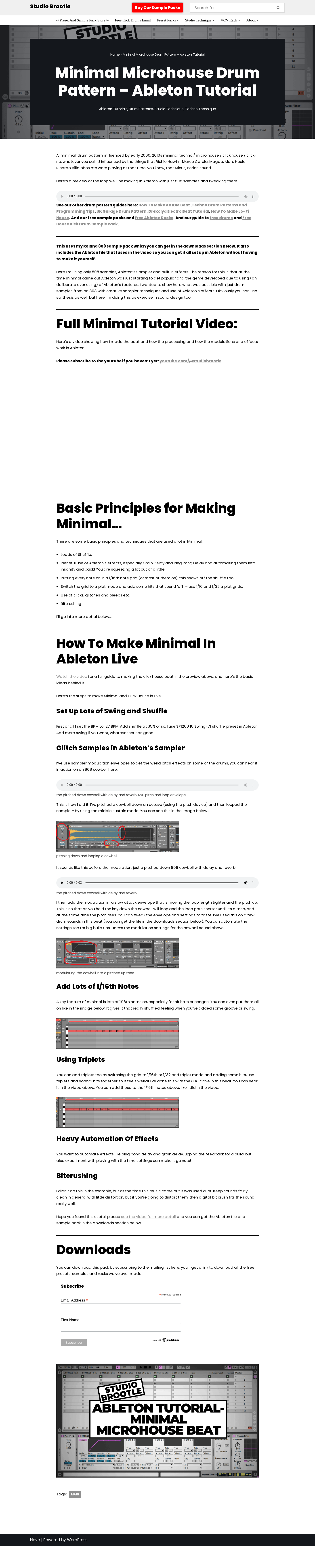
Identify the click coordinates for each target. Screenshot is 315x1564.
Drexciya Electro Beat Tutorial (178, 212)
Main (75, 1515)
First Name (70, 1341)
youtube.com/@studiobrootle (190, 363)
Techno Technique (200, 109)
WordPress (77, 1561)
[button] (178, 20)
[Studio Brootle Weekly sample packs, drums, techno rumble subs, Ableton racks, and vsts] (50, 6)
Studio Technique (169, 109)
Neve (35, 1561)
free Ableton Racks (154, 218)
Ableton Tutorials (113, 109)
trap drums (221, 218)
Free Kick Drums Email (132, 20)
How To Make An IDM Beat (164, 205)
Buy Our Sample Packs (157, 7)
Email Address (74, 1321)
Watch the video (72, 680)
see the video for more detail (152, 1237)
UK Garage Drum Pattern (121, 212)
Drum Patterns (141, 109)
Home (115, 54)
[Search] (231, 8)
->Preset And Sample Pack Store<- (81, 20)
